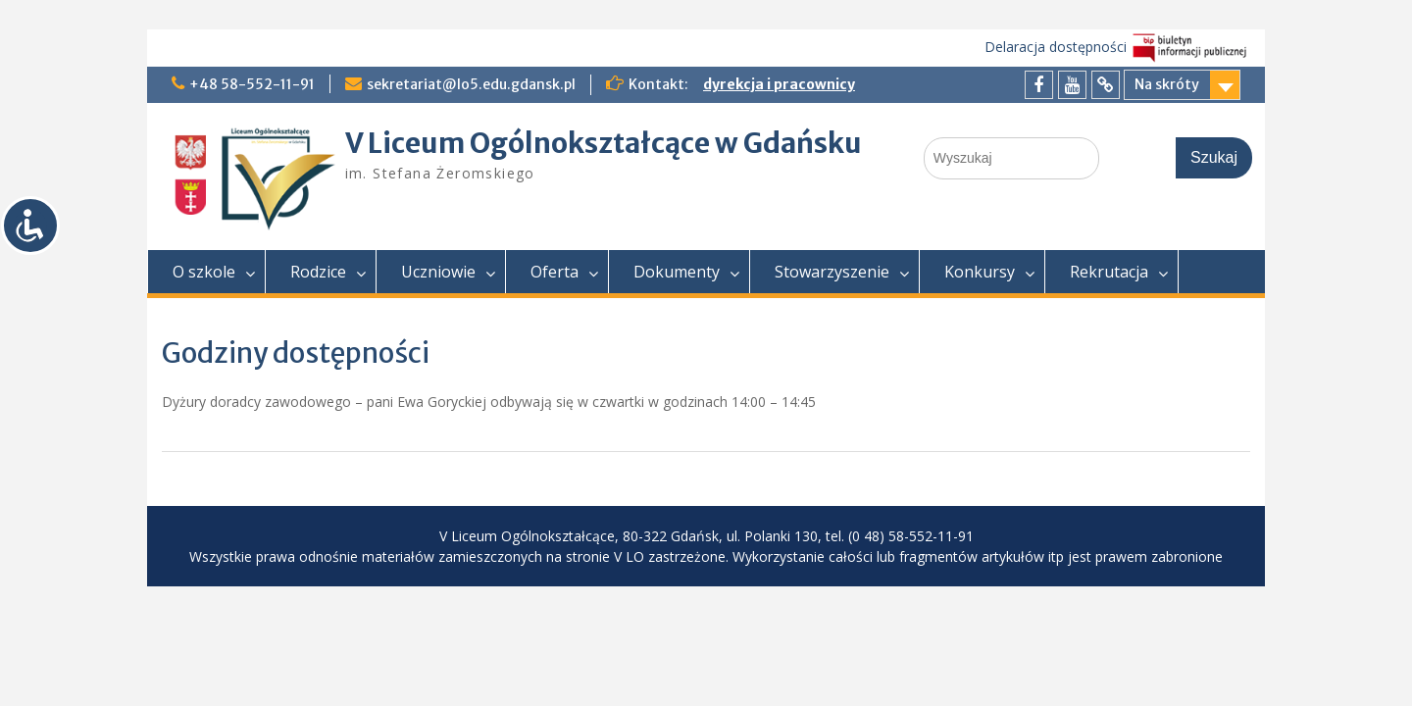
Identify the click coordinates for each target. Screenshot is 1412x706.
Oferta (554, 271)
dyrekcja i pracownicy (779, 84)
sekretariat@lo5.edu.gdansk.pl (471, 84)
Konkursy (979, 271)
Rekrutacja (1109, 271)
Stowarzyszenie (832, 271)
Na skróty (1167, 84)
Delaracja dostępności (1055, 46)
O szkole (204, 271)
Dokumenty (676, 271)
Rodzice (318, 271)
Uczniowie (438, 271)
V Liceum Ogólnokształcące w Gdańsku (603, 143)
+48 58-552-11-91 (252, 84)
